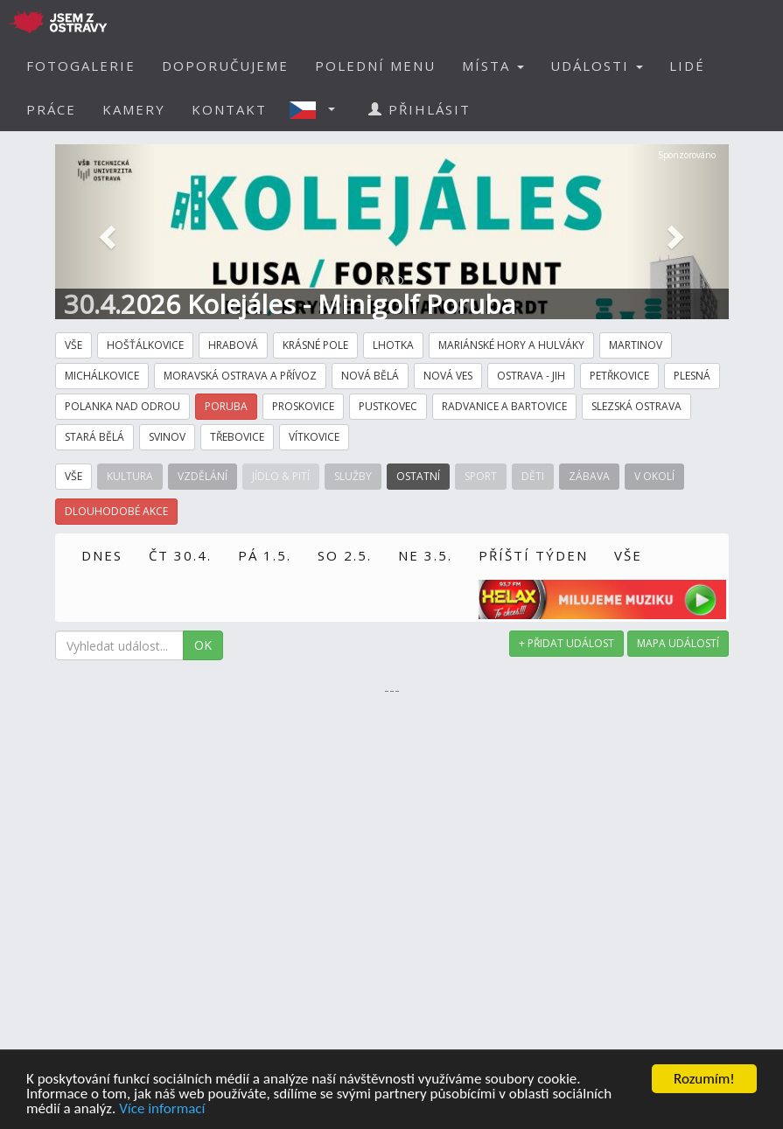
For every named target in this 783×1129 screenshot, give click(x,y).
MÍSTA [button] (493, 65)
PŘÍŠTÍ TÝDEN (533, 555)
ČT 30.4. (180, 555)
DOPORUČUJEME (225, 65)
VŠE (628, 555)
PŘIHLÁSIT (419, 109)
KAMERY (133, 109)
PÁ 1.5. (264, 555)
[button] (317, 109)
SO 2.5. (345, 555)
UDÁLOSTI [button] (596, 65)
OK (203, 645)
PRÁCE (51, 109)
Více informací (162, 1109)
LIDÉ (687, 65)
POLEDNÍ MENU (375, 65)
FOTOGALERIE (81, 65)
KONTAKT (229, 109)
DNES (101, 555)
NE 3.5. (425, 555)
